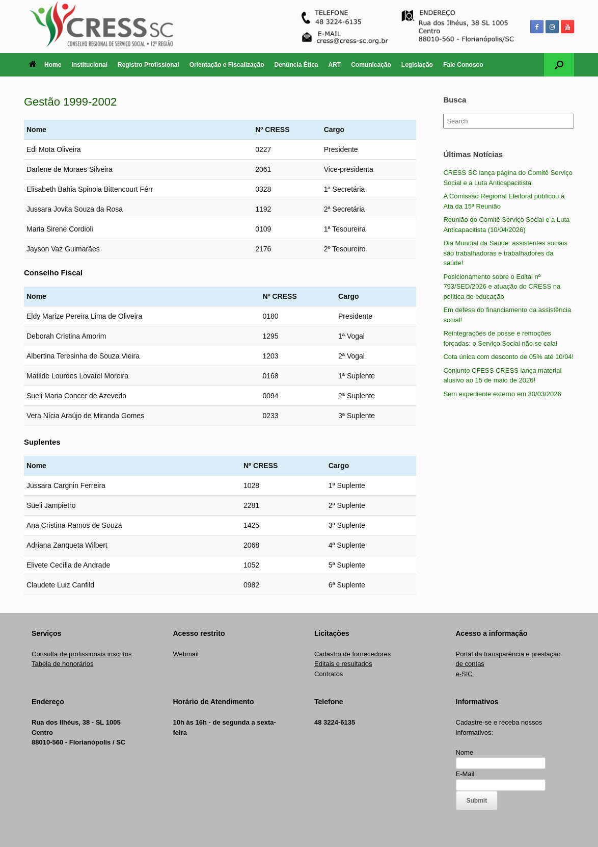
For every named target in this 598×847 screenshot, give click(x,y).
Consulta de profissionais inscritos (82, 654)
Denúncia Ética (296, 64)
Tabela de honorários (62, 664)
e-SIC (465, 674)
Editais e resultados (343, 664)
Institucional (89, 64)
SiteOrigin (292, 827)
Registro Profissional (148, 64)
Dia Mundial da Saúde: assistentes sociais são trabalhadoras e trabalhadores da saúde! (505, 253)
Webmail (186, 654)
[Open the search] (559, 64)
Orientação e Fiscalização (226, 64)
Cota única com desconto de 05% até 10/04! (508, 357)
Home (45, 64)
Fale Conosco (463, 64)
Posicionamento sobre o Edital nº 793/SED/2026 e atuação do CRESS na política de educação (501, 286)
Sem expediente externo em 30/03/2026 (502, 394)
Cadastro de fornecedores (352, 654)
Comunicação (371, 64)
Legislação (417, 64)
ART (335, 64)
